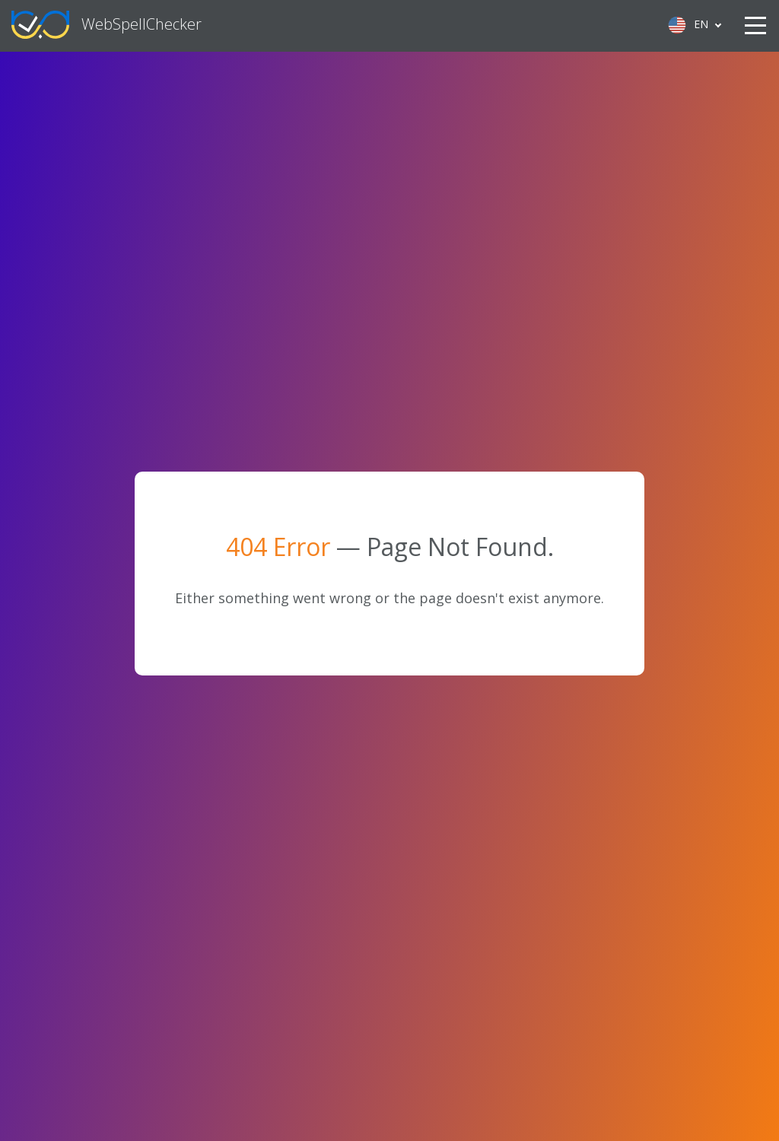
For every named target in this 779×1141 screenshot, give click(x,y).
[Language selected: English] (693, 25)
